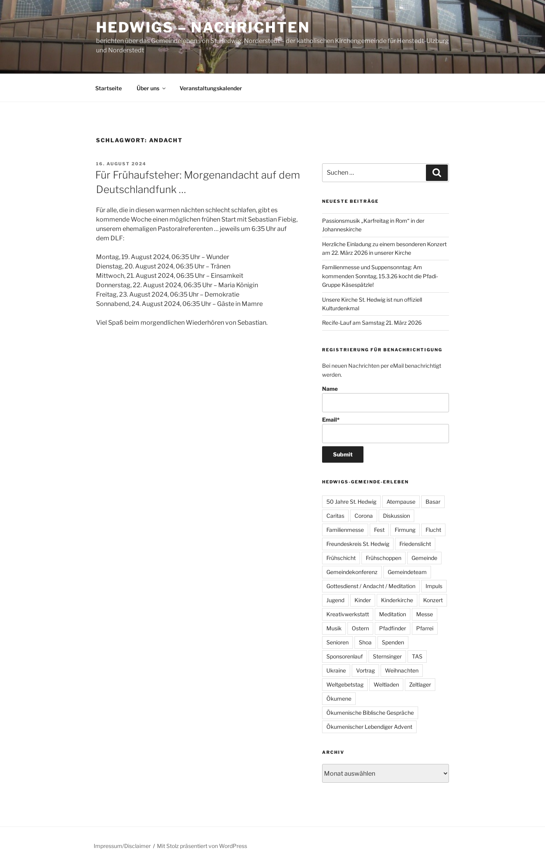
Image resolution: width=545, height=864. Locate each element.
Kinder (362, 600)
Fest (379, 529)
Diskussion (396, 515)
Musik (334, 628)
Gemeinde (424, 558)
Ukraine (336, 670)
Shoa (365, 642)
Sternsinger (387, 656)
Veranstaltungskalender (211, 88)
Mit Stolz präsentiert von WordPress (202, 846)
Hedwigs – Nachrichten (203, 27)
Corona (363, 515)
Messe (424, 614)
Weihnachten (402, 670)
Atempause (400, 501)
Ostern (360, 628)
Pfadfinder (392, 628)
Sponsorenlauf (344, 656)
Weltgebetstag (344, 684)
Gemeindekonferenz (352, 572)
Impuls (434, 586)
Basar (433, 501)
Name (385, 398)
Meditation (392, 614)
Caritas (335, 515)
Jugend (335, 600)
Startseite (108, 88)
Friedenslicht (415, 543)
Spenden (393, 642)
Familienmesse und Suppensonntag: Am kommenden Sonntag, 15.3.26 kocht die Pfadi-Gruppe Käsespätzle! (380, 276)
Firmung (405, 529)
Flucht (433, 529)
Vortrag (365, 670)
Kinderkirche (397, 600)
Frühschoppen (383, 558)
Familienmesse (345, 529)
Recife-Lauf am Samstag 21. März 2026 (372, 322)
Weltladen (386, 684)
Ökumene (338, 698)
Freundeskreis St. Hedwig (357, 543)
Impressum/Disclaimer (122, 846)
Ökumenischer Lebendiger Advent (369, 726)
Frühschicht (341, 558)
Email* (385, 429)
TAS (417, 656)
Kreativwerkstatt (347, 614)
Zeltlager (420, 684)
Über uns (152, 88)
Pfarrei (424, 628)
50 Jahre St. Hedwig (351, 501)
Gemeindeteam (407, 572)
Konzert (433, 600)
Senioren (337, 642)
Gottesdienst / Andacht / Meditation (370, 586)
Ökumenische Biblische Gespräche (370, 712)
